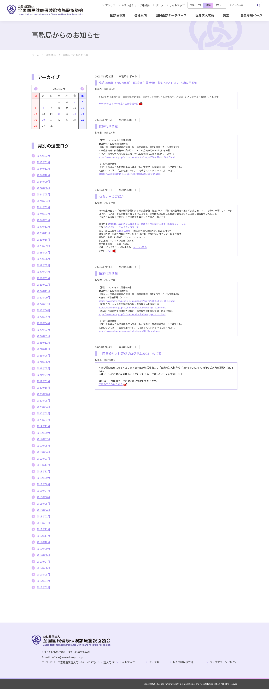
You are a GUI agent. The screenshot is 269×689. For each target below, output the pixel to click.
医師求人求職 (204, 15)
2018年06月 (43, 497)
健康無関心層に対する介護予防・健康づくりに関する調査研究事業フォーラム (147, 223)
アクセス (110, 5)
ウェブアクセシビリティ (223, 662)
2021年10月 (43, 349)
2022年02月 (43, 336)
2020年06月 (43, 394)
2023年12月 (43, 226)
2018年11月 (43, 471)
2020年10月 (43, 387)
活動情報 (51, 55)
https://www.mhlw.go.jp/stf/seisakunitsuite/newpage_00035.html (132, 314)
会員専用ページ (251, 15)
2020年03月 (43, 413)
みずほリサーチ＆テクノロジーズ (121, 227)
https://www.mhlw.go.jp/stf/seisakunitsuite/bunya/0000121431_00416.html (137, 157)
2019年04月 (43, 452)
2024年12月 (43, 168)
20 (43, 119)
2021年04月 (43, 374)
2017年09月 (43, 548)
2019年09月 (43, 432)
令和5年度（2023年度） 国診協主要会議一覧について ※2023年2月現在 (148, 82)
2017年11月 (43, 536)
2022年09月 (43, 297)
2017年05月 (43, 574)
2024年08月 (43, 188)
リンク (159, 5)
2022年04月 (43, 323)
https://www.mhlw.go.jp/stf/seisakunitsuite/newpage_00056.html (132, 307)
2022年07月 (43, 304)
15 (59, 113)
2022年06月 (43, 310)
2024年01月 (43, 220)
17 (74, 113)
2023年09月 (43, 246)
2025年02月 (43, 155)
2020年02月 (43, 420)
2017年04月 (43, 581)
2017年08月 (43, 555)
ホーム (35, 55)
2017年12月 (43, 529)
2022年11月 (43, 291)
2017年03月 (43, 587)
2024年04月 (43, 201)
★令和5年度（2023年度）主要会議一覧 (121, 103)
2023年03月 (43, 278)
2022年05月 (43, 317)
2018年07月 (43, 490)
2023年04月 (43, 271)
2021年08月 (43, 355)
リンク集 (154, 662)
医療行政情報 (108, 126)
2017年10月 (43, 542)
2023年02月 (43, 284)
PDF (112, 250)
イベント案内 (140, 247)
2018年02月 (43, 516)
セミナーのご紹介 (111, 196)
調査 (226, 15)
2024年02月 (43, 214)
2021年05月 (43, 368)
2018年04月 (43, 510)
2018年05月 (43, 503)
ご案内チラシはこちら (113, 384)
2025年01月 (43, 162)
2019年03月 (43, 458)
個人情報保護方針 (183, 662)
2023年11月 (43, 233)
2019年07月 (43, 439)
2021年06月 (43, 362)
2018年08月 (43, 484)
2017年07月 (43, 561)
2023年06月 (43, 259)
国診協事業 (117, 15)
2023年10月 (43, 239)
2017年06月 (43, 568)
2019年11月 (43, 426)
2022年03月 (43, 329)
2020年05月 (43, 400)
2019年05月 (43, 445)
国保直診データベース (171, 15)
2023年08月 (43, 252)
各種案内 (140, 15)
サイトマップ (177, 5)
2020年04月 (43, 407)
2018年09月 (43, 477)
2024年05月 (43, 194)
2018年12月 (43, 465)
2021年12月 (43, 342)
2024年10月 (43, 175)
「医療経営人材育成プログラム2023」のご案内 (132, 353)
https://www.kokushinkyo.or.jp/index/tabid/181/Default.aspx (129, 173)
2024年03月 (43, 207)
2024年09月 (43, 181)
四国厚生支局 (123, 230)
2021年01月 (43, 381)
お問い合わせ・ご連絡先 (135, 5)
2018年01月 (43, 523)
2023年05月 (43, 265)
